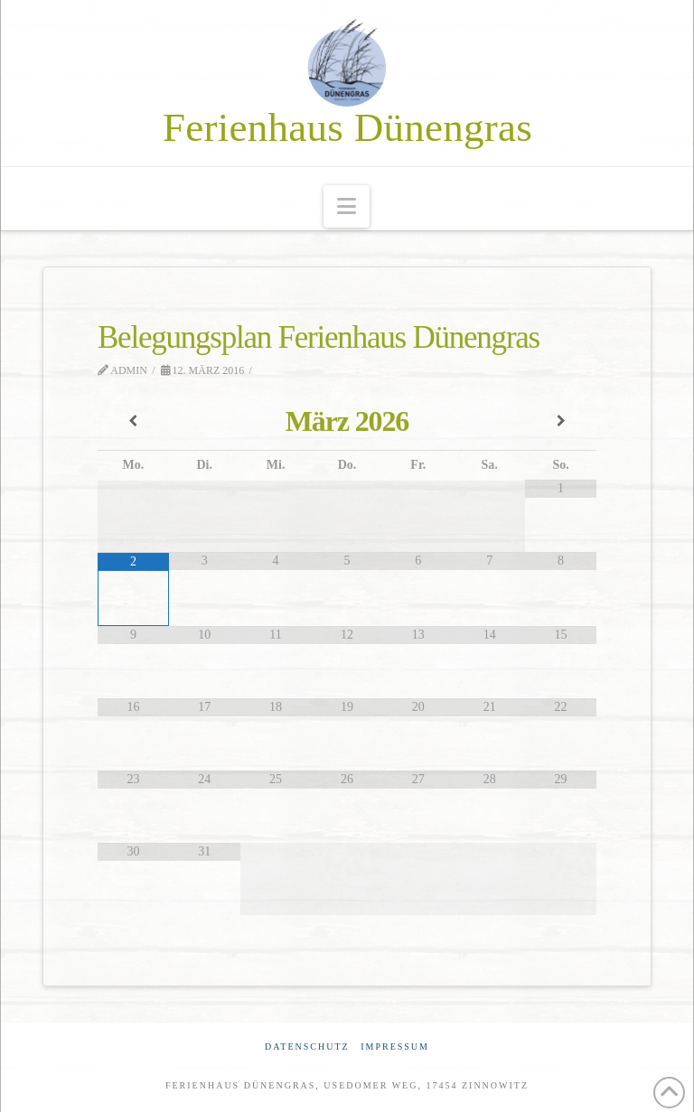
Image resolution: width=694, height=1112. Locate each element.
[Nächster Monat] (560, 422)
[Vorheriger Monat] (133, 422)
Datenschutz (307, 1046)
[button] (347, 206)
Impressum (395, 1046)
